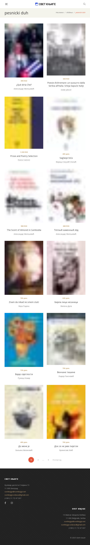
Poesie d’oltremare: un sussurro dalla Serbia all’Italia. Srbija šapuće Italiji (66, 84)
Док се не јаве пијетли (66, 446)
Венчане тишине (66, 372)
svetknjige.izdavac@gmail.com (17, 495)
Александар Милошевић (24, 89)
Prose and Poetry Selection (24, 156)
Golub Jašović (66, 90)
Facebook (5, 503)
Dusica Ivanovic (24, 160)
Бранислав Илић (66, 450)
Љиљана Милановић (23, 450)
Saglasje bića (66, 157)
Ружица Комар (24, 378)
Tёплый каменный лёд (66, 230)
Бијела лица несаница (66, 302)
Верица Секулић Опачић (66, 162)
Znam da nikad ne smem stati (24, 302)
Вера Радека (24, 306)
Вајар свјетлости (24, 374)
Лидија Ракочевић (66, 376)
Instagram (12, 503)
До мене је (24, 446)
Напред (57, 460)
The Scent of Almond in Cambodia (24, 230)
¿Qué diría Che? (24, 84)
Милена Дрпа (66, 306)
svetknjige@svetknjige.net (15, 491)
